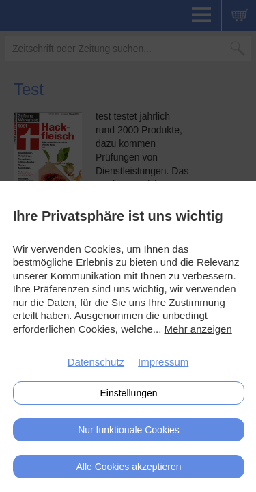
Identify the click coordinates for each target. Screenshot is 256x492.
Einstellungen (128, 392)
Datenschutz (96, 362)
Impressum (163, 362)
